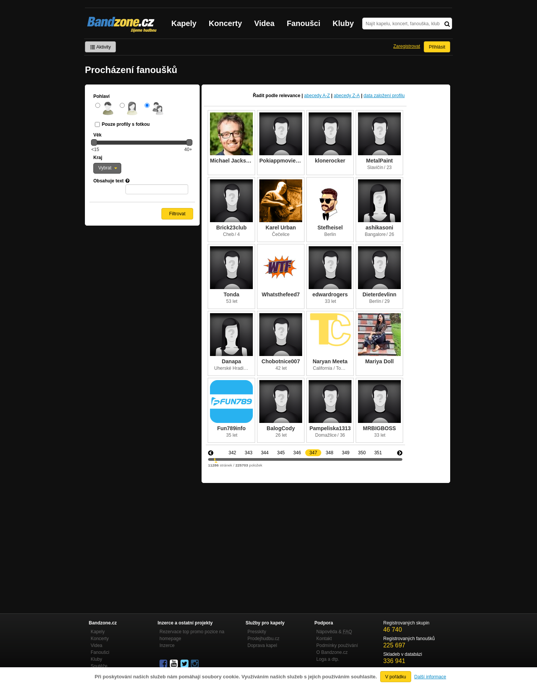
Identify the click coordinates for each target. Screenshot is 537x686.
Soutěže (99, 666)
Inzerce (166, 645)
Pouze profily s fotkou (126, 124)
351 (378, 452)
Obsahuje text (108, 181)
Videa (264, 23)
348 (329, 452)
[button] (107, 168)
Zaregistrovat (406, 46)
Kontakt (324, 638)
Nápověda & (334, 631)
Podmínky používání (337, 645)
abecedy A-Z (317, 95)
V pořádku (395, 676)
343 (248, 452)
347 (313, 452)
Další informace (430, 676)
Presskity (256, 631)
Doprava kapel (262, 645)
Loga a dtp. (327, 659)
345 (281, 452)
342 (232, 452)
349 (346, 452)
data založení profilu (384, 95)
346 (297, 452)
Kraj (97, 157)
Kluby (343, 23)
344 (264, 452)
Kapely (184, 23)
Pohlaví (101, 96)
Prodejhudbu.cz (263, 638)
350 (362, 452)
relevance (289, 95)
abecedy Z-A (347, 95)
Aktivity (100, 47)
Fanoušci (304, 23)
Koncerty (225, 23)
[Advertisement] (326, 540)
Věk (97, 135)
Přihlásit (437, 47)
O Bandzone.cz (332, 652)
